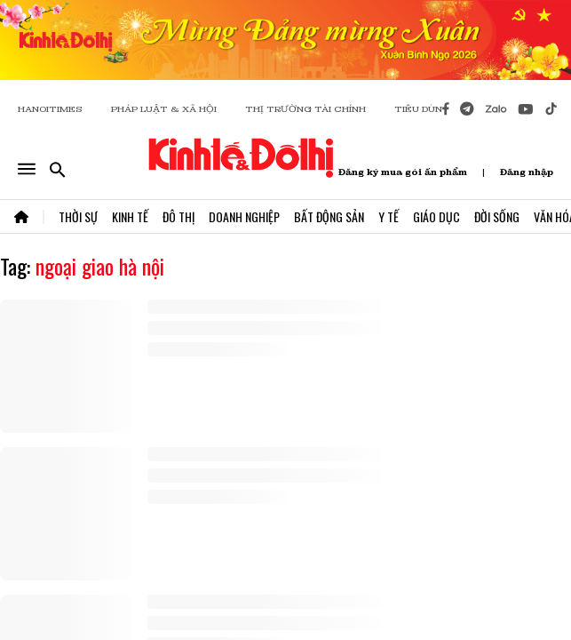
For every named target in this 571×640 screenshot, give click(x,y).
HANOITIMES (50, 109)
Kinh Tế (130, 216)
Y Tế (388, 216)
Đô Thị (178, 216)
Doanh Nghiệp (244, 216)
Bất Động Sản (329, 216)
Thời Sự (78, 216)
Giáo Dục (436, 216)
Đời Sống (496, 216)
